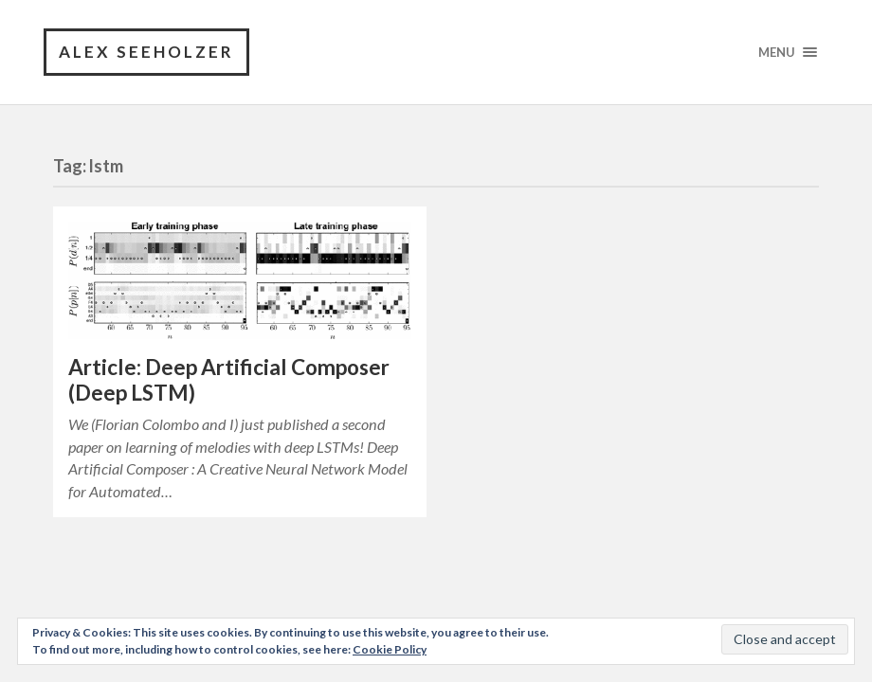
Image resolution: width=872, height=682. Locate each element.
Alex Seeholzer (146, 52)
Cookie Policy (390, 649)
